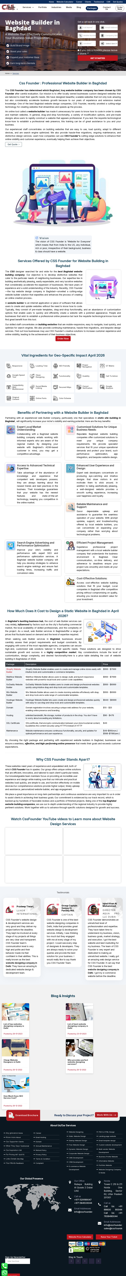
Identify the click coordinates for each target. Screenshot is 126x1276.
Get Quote (13, 144)
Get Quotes (118, 2)
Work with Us (106, 1115)
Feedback (20, 1163)
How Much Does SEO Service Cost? (13, 1097)
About (18, 1137)
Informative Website (106, 1161)
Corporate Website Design (79, 1153)
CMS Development (76, 1158)
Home (51, 2)
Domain (39, 1141)
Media (69, 7)
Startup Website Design (78, 1140)
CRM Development (76, 1162)
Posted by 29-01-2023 (13, 1033)
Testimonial (99, 2)
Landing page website (107, 1136)
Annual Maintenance (44, 1146)
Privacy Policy (41, 1154)
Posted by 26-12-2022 (13, 1069)
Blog (79, 7)
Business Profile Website (108, 1156)
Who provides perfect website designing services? (78, 1062)
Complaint (40, 1163)
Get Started (97, 58)
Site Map (19, 1159)
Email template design (107, 1140)
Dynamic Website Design (78, 1149)
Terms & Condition (43, 1159)
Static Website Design (77, 1136)
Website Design (11, 8)
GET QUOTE (19, 1154)
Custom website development (110, 1145)
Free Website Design (77, 1145)
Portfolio (42, 7)
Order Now (120, 8)
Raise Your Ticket (109, 1237)
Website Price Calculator (80, 1237)
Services (27, 7)
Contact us (107, 8)
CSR (108, 2)
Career (79, 2)
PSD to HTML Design (107, 1132)
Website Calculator (65, 2)
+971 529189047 (83, 1199)
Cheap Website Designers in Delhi (12, 1061)
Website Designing (76, 1132)
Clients (88, 2)
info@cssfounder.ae (84, 1211)
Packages (92, 8)
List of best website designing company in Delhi (78, 1026)
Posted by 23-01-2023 (77, 1033)
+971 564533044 (83, 1203)
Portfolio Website (105, 1165)
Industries (56, 7)
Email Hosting (41, 1137)
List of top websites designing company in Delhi (14, 1026)
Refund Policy (41, 1150)
